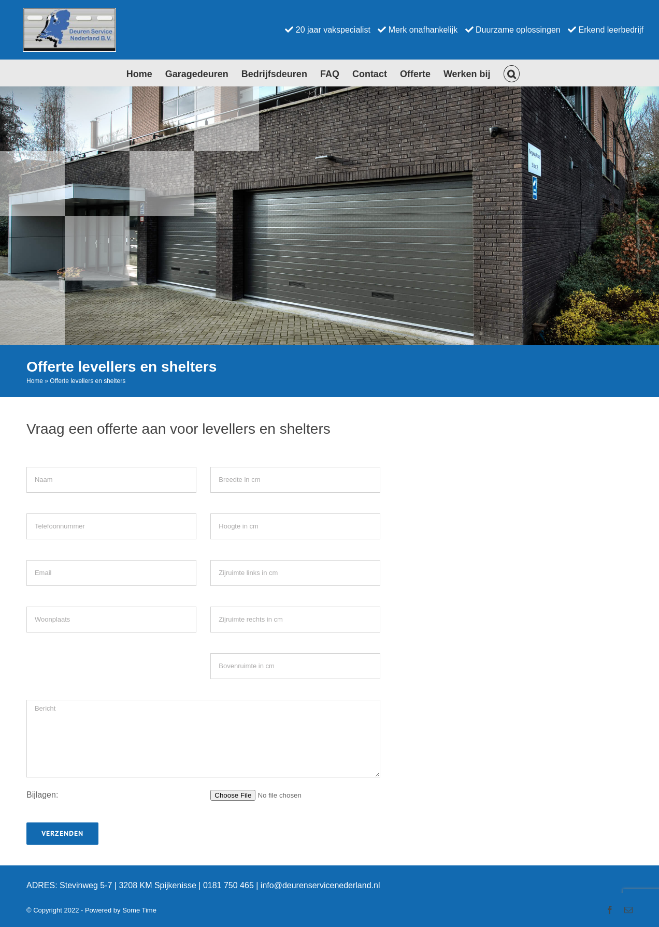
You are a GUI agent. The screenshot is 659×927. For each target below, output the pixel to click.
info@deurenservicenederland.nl (320, 885)
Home (34, 381)
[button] (512, 73)
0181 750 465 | (232, 885)
